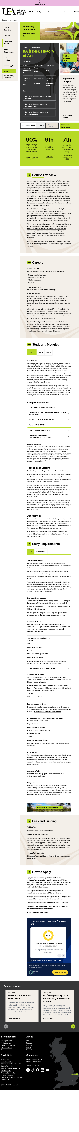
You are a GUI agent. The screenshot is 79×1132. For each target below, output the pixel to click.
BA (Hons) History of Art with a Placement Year (36, 105)
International (63, 12)
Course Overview (7, 29)
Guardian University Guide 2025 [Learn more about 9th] (49, 155)
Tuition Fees (48, 831)
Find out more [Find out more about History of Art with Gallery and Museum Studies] (49, 1019)
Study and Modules (7, 42)
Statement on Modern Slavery (11, 1064)
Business (29, 1045)
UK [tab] (31, 552)
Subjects (40, 12)
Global (28, 1048)
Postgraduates (6, 1043)
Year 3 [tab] (48, 352)
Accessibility (5, 1059)
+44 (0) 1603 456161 (33, 1065)
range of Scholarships (41, 847)
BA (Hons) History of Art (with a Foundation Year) (36, 113)
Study (31, 12)
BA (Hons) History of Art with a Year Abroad (38, 97)
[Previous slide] (6, 1026)
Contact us (30, 1050)
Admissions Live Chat (9, 76)
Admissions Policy (36, 774)
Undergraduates (6, 1041)
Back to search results (8, 20)
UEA (27, 1041)
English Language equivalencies (49, 615)
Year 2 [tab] (40, 352)
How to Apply (9, 66)
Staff (2, 1050)
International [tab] (41, 552)
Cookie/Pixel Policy (7, 1066)
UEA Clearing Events (70, 116)
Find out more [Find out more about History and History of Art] (14, 1019)
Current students (6, 1048)
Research (51, 12)
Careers (7, 36)
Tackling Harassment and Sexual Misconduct (12, 1079)
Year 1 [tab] (32, 352)
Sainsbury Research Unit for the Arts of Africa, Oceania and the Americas (47, 228)
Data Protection (6, 1071)
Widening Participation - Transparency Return (9, 1074)
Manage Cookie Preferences (11, 1068)
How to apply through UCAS (37, 912)
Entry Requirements (9, 51)
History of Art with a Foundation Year (47, 712)
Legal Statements (7, 1061)
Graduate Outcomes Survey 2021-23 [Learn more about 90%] (32, 158)
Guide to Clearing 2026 (69, 58)
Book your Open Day (30, 35)
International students (8, 1045)
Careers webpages (49, 290)
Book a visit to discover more (49, 807)
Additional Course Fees (43, 856)
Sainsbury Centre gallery (51, 226)
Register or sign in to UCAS (41, 893)
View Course (52, 125)
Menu (75, 12)
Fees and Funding (7, 59)
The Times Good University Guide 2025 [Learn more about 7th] (67, 157)
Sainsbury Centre (38, 190)
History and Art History (31, 47)
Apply (9, 71)
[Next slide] (73, 1026)
